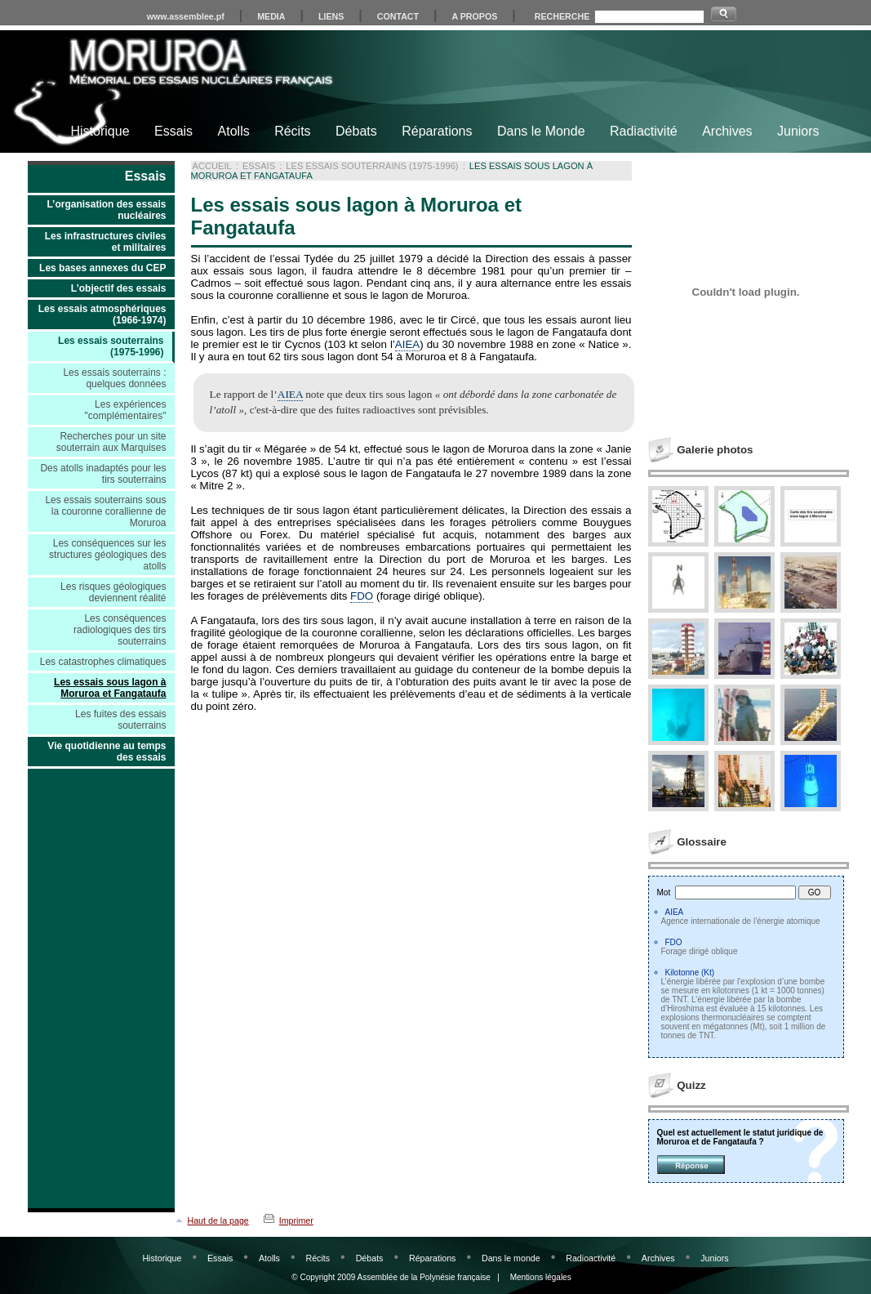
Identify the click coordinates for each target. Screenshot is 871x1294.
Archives (727, 131)
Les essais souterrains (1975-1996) (110, 346)
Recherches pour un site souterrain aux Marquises (111, 442)
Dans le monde (511, 1258)
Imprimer (296, 1220)
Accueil (212, 166)
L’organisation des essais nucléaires (106, 210)
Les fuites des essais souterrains (120, 719)
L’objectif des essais (119, 288)
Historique (100, 131)
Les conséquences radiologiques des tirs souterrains (119, 630)
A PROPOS (475, 16)
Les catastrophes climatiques (103, 661)
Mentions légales (540, 1277)
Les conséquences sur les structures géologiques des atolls (107, 555)
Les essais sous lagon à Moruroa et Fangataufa (110, 687)
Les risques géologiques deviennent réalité (113, 592)
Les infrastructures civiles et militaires (106, 241)
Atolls (234, 131)
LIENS (331, 16)
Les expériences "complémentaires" (126, 410)
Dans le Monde (541, 131)
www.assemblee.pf (185, 16)
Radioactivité (590, 1258)
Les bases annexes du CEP (102, 268)
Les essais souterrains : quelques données (114, 378)
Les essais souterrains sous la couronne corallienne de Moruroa (105, 511)
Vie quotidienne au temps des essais (106, 751)
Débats (356, 131)
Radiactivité (644, 131)
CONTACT (398, 16)
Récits (292, 131)
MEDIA (271, 16)
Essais (173, 131)
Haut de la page (218, 1220)
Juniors (798, 131)
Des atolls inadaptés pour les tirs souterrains (103, 473)
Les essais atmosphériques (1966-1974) (102, 314)
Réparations (437, 131)
